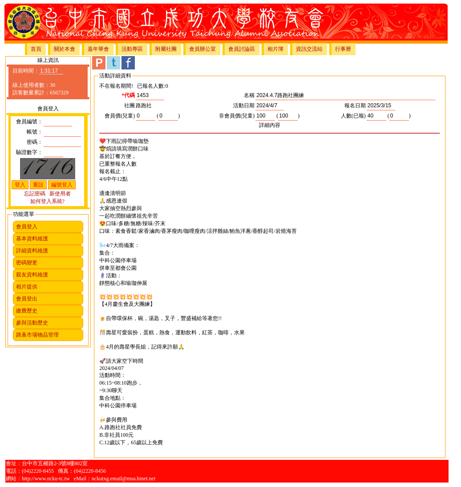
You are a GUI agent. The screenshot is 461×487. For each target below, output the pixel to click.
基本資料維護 (32, 238)
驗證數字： (29, 152)
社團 (129, 105)
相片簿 (275, 49)
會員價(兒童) (120, 116)
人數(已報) (353, 116)
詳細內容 (269, 125)
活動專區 (132, 49)
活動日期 (244, 105)
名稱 (249, 95)
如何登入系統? (47, 201)
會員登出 (26, 299)
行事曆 (343, 49)
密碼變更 (26, 263)
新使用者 (60, 194)
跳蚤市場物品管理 (37, 335)
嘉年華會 (98, 49)
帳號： (35, 132)
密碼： (35, 142)
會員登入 (26, 226)
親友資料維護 (32, 275)
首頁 (36, 49)
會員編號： (29, 121)
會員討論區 (241, 49)
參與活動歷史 (32, 323)
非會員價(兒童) (237, 116)
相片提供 (26, 287)
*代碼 (128, 95)
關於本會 (64, 49)
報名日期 (355, 105)
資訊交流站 (309, 49)
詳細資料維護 (32, 251)
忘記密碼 (34, 194)
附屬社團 (166, 49)
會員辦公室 (202, 49)
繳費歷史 (26, 311)
